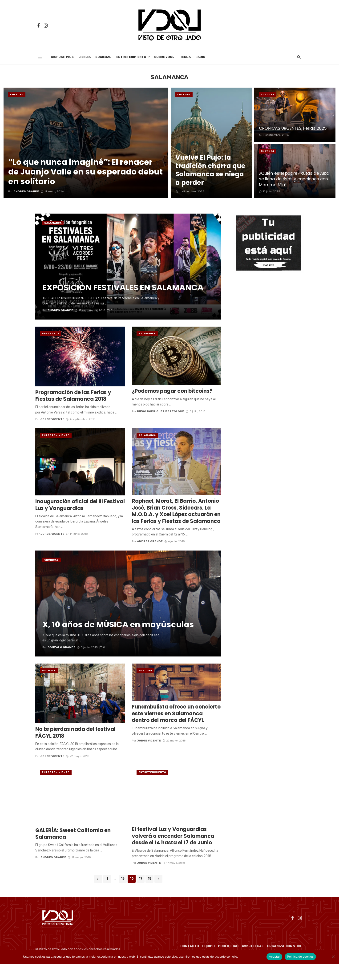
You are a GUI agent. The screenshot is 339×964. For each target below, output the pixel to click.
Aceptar (274, 956)
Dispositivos (62, 57)
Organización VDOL (284, 946)
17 (140, 879)
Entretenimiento (131, 57)
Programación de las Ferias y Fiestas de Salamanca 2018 (73, 396)
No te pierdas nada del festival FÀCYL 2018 (75, 732)
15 (123, 879)
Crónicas (51, 560)
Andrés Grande (150, 541)
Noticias (49, 670)
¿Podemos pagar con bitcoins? (172, 391)
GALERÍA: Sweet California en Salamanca (73, 834)
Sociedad (103, 57)
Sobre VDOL (164, 57)
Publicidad (228, 946)
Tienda (185, 57)
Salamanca (53, 223)
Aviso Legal (253, 946)
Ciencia (84, 57)
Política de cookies (251, 956)
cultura (17, 94)
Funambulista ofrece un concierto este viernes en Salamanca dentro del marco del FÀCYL (176, 714)
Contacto (189, 946)
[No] (333, 956)
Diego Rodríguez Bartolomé (160, 411)
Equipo (208, 946)
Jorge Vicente (52, 419)
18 (150, 879)
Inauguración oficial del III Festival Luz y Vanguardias (80, 505)
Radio (200, 57)
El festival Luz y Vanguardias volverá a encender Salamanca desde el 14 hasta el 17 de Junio (173, 836)
